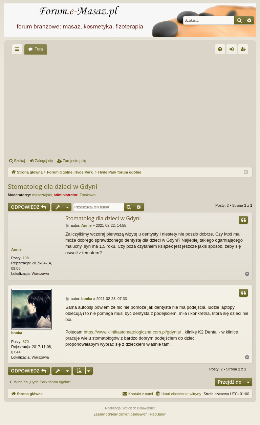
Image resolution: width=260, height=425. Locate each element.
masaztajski (41, 195)
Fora (39, 49)
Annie (16, 249)
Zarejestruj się (74, 161)
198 (26, 258)
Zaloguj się (44, 161)
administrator (66, 195)
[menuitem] (220, 49)
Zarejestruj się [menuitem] (244, 50)
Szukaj (19, 161)
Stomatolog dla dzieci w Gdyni (52, 186)
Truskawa (87, 195)
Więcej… (18, 50)
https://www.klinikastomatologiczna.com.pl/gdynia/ (132, 332)
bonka (16, 333)
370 (26, 342)
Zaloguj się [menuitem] (233, 50)
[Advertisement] (130, 105)
